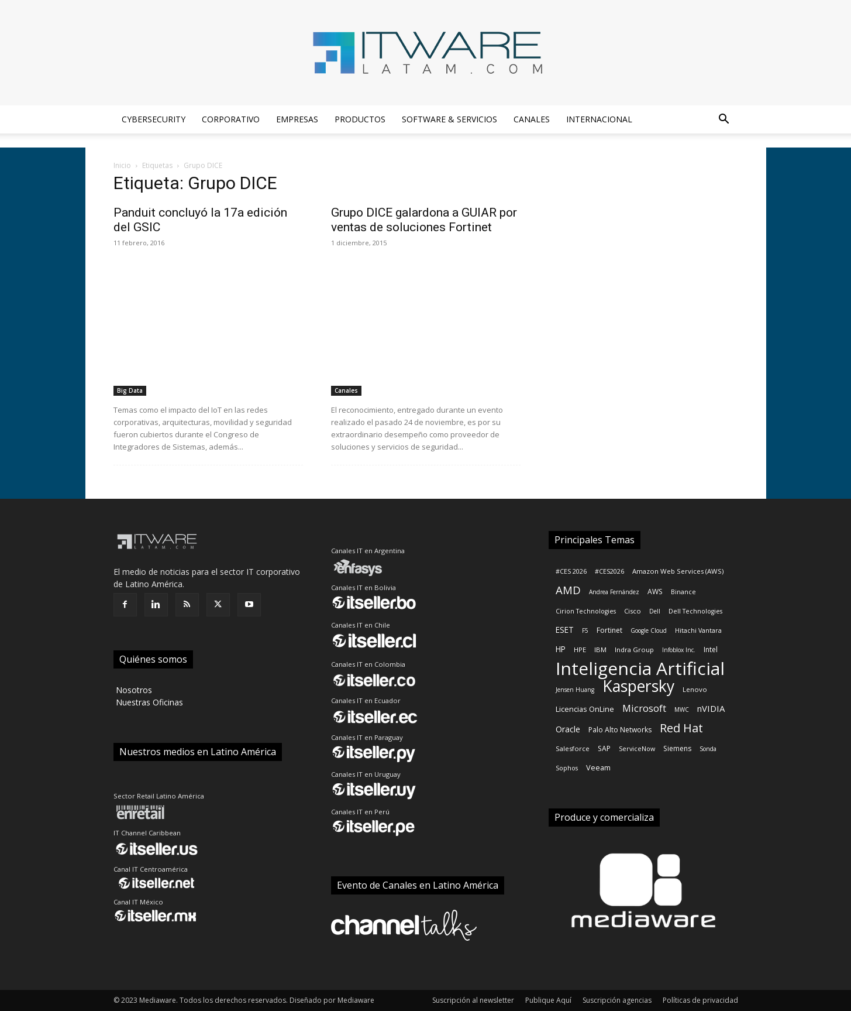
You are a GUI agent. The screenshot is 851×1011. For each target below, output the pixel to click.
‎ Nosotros (132, 689)
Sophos (567, 768)
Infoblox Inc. (678, 650)
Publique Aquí (548, 1000)
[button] (724, 120)
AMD (568, 590)
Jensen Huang (575, 690)
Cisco (632, 610)
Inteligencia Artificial (640, 668)
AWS (655, 592)
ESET (565, 629)
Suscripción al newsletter (473, 1000)
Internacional (599, 119)
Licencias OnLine (585, 709)
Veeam (598, 767)
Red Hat (681, 728)
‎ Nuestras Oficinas (148, 702)
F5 (585, 630)
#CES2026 (609, 571)
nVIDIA (711, 708)
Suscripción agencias (617, 1000)
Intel (711, 649)
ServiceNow (637, 749)
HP (561, 648)
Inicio (122, 165)
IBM (600, 649)
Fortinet (609, 630)
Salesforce (573, 748)
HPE (580, 649)
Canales (532, 119)
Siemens (677, 748)
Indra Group (634, 649)
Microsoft (644, 708)
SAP (604, 748)
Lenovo (695, 689)
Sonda (708, 749)
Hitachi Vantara (698, 630)
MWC (681, 709)
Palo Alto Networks (620, 730)
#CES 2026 (571, 571)
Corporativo (231, 119)
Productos (360, 119)
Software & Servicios (449, 119)
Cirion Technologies (586, 611)
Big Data (130, 390)
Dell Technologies (695, 611)
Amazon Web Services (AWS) (677, 571)
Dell (654, 611)
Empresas (297, 119)
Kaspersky (638, 686)
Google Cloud (649, 630)
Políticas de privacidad (700, 1000)
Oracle (568, 729)
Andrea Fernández (614, 592)
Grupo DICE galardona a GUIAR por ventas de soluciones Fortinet (424, 219)
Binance (683, 592)
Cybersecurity (153, 119)
